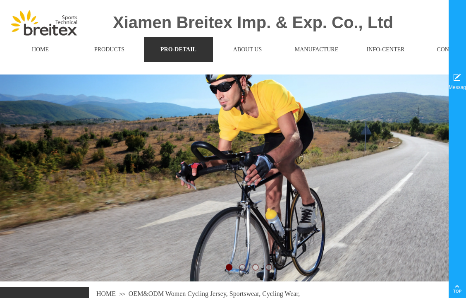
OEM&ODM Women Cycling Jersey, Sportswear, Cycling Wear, (214, 293)
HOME (106, 293)
